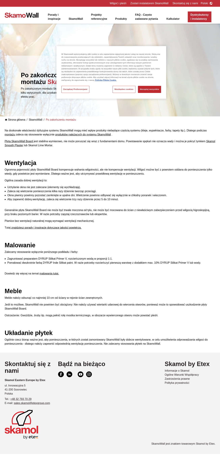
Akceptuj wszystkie (149, 89)
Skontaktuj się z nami (185, 3)
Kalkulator (173, 18)
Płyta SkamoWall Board (19, 141)
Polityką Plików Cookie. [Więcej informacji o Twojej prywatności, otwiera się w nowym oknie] (106, 80)
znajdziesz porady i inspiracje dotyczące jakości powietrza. (46, 227)
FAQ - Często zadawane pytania (146, 16)
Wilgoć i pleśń (118, 3)
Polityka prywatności (177, 382)
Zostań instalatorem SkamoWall (149, 3)
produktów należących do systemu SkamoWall (83, 134)
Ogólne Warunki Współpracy (182, 374)
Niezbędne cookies (123, 89)
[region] (111, 72)
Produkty (121, 18)
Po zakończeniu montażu (61, 119)
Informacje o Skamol (177, 370)
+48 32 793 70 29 (20, 399)
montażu (10, 134)
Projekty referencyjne (99, 16)
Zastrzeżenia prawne (177, 378)
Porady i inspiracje (54, 16)
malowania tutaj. (49, 273)
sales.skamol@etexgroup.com (32, 403)
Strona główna (15, 119)
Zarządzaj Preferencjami (75, 89)
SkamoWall (76, 18)
